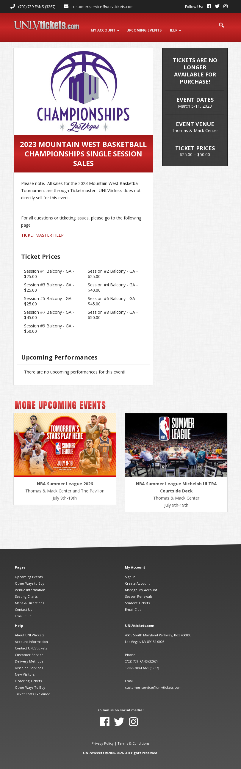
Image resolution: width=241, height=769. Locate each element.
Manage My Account (141, 585)
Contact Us (23, 604)
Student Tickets (137, 598)
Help (178, 27)
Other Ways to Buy (29, 578)
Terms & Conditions (133, 738)
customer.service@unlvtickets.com (102, 6)
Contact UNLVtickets (31, 643)
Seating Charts (26, 591)
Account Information (31, 636)
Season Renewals (138, 591)
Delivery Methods (29, 656)
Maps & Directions (29, 598)
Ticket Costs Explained (32, 689)
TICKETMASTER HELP (42, 230)
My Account (105, 27)
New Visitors (25, 669)
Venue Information (30, 585)
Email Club (23, 611)
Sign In (130, 571)
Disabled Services (29, 662)
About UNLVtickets (29, 630)
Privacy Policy (103, 738)
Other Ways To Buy (30, 682)
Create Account (137, 578)
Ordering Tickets (28, 676)
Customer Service (29, 649)
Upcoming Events (29, 571)
